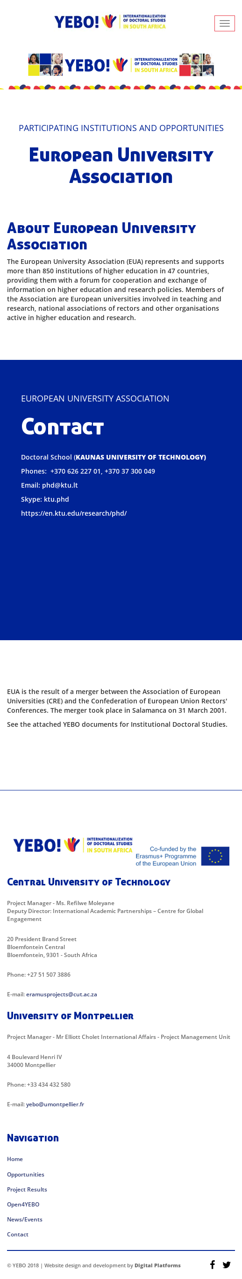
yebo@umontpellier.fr (55, 1104)
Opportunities (25, 1174)
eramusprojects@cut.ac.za (61, 994)
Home (15, 1159)
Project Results (27, 1189)
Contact (17, 1234)
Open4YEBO (23, 1204)
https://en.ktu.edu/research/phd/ (74, 513)
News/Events (25, 1219)
